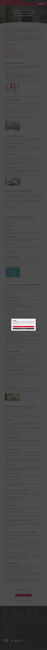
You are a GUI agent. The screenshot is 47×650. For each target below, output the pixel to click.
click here (14, 322)
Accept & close (23, 326)
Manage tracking (23, 328)
